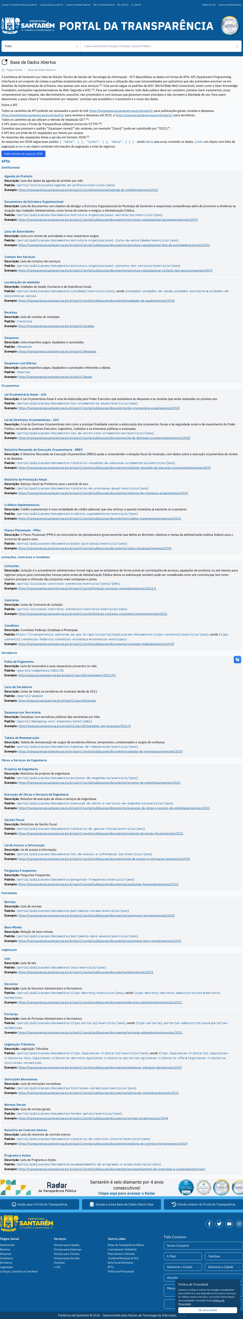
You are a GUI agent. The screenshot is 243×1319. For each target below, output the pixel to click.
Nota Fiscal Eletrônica (120, 1262)
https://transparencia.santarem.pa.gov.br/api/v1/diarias (55, 377)
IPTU (111, 1267)
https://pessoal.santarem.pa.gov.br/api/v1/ (144, 115)
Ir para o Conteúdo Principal (19, 4)
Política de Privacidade (121, 1271)
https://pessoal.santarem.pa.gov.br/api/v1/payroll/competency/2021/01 (67, 675)
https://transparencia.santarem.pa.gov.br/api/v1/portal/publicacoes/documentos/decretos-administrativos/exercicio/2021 (100, 1002)
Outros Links (117, 1239)
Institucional (7, 1245)
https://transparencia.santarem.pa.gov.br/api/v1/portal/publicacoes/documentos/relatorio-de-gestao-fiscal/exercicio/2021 (100, 833)
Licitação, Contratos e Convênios (19, 1271)
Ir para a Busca (51, 4)
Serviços (60, 1239)
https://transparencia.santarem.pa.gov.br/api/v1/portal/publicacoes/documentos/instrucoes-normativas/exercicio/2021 (98, 1093)
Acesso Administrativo (230, 4)
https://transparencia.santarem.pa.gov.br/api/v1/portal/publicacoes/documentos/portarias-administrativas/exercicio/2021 (100, 1032)
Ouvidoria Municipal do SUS (123, 1258)
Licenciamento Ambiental (122, 1249)
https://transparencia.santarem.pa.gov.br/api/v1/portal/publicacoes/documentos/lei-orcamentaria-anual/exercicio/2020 (99, 408)
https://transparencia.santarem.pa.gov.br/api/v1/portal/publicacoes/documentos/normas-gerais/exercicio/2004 (93, 1118)
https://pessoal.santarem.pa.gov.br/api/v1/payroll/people (57, 700)
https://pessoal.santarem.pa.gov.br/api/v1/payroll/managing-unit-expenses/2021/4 (74, 726)
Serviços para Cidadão (67, 1245)
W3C (151, 86)
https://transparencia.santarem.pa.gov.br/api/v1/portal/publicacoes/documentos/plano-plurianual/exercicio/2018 (94, 548)
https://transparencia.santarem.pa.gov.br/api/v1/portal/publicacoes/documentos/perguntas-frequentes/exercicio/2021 (98, 884)
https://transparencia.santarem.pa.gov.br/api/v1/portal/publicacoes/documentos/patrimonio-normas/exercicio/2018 (96, 915)
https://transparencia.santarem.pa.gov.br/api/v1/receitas (56, 326)
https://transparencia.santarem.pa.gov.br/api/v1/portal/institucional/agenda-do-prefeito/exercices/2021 (88, 190)
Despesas (5, 1254)
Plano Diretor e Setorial (121, 1254)
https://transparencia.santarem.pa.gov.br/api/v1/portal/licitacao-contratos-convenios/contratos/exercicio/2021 (92, 614)
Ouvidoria (59, 1262)
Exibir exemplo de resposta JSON (23, 153)
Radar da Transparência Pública (126, 1245)
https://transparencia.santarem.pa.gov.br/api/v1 (121, 111)
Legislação (6, 1267)
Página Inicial (13, 70)
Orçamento (6, 1258)
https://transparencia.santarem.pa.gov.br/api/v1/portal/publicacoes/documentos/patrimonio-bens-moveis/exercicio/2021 (100, 941)
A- (136, 4)
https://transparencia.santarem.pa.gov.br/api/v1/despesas (57, 351)
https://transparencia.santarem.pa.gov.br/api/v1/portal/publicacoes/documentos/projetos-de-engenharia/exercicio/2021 (99, 783)
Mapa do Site (209, 4)
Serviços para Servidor (67, 1258)
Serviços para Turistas (66, 1254)
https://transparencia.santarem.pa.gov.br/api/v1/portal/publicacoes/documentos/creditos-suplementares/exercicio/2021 (99, 518)
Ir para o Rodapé (78, 4)
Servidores (6, 1262)
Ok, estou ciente (207, 1310)
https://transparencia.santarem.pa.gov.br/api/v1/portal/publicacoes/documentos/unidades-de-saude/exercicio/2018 (96, 300)
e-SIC (57, 1267)
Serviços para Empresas (67, 1249)
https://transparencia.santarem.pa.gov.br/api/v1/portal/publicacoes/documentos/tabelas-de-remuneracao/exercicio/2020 (100, 751)
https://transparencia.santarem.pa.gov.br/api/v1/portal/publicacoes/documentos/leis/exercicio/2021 (86, 972)
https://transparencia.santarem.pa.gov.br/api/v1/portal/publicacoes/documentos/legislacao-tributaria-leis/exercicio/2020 (100, 1067)
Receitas (5, 1249)
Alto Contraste (104, 4)
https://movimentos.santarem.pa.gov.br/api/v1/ (32, 115)
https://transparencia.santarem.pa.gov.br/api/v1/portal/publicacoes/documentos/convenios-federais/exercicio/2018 (96, 644)
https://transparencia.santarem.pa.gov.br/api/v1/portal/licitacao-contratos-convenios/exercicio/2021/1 (87, 588)
